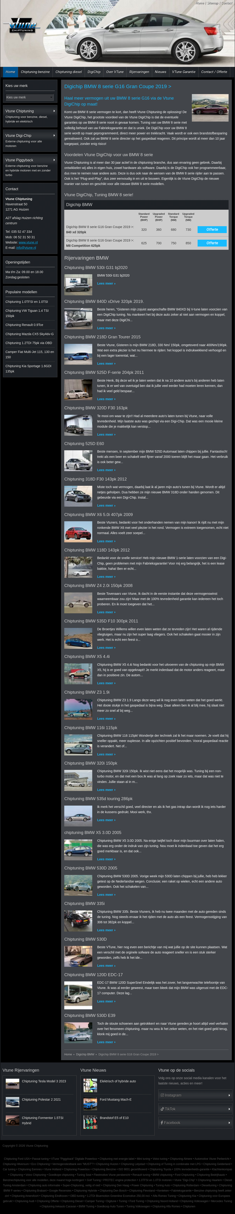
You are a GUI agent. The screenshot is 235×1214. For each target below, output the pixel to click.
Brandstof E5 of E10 (114, 1118)
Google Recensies (60, 1190)
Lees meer (105, 283)
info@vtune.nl (26, 248)
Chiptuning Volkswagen (194, 1201)
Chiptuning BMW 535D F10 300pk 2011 (101, 621)
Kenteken (163, 1190)
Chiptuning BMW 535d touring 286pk (98, 798)
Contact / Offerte (214, 72)
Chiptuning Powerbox (77, 1169)
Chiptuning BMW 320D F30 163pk (96, 408)
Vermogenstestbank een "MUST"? (73, 1164)
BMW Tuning (86, 1206)
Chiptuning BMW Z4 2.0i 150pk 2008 (98, 585)
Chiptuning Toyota (160, 1169)
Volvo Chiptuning (35, 1174)
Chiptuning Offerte (48, 1201)
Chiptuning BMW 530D (85, 939)
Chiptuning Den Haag (116, 1185)
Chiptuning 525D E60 (84, 443)
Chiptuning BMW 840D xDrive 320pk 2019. (104, 301)
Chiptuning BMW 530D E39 (89, 1015)
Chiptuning (16, 1174)
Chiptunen (189, 1206)
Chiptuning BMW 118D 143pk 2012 (97, 550)
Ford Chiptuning (184, 1174)
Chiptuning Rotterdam (186, 1185)
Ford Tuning (136, 1201)
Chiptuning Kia (187, 1196)
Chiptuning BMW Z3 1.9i (86, 692)
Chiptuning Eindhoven (54, 1196)
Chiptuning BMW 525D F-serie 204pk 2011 (104, 372)
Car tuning (9, 1169)
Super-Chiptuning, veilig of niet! (82, 1185)
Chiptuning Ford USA (17, 1158)
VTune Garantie (184, 72)
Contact (226, 3)
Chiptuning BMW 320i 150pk (90, 763)
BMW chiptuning (163, 1174)
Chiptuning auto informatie (44, 1185)
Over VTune (115, 72)
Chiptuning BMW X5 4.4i (87, 656)
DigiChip (94, 72)
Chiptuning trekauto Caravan (59, 1206)
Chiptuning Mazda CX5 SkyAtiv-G (30, 334)
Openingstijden (18, 262)
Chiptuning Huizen (107, 1164)
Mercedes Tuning (221, 1201)
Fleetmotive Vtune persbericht (112, 1174)
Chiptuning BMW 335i (84, 903)
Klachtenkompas (222, 1169)
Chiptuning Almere (181, 1158)
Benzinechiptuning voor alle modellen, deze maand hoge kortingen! (43, 1180)
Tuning (123, 1201)
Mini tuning (143, 1158)
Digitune (111, 1201)
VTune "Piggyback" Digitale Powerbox (74, 1158)
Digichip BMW (85, 1054)
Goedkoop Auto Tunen (110, 1206)
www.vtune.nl (28, 242)
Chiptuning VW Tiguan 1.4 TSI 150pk (27, 313)
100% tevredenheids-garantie (191, 1169)
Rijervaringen (139, 72)
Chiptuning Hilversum (16, 1164)
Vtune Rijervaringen (21, 1070)
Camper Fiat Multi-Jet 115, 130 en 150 (30, 354)
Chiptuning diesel (69, 72)
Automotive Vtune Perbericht (212, 1158)
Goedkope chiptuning (61, 1174)
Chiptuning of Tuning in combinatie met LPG (174, 1164)
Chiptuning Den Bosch (113, 1190)
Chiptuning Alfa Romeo (166, 1206)
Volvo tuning (160, 1158)
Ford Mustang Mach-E (116, 1099)
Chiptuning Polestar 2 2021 (41, 1099)
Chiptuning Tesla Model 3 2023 (44, 1081)
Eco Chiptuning (40, 1164)
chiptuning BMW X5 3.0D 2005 (92, 832)
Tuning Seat (84, 1174)
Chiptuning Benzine (104, 1169)
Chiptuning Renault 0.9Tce (24, 325)
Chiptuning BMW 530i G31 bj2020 (95, 267)
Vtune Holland (53, 1169)
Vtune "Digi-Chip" (185, 1180)
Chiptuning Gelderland (216, 1164)
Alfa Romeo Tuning (164, 1196)
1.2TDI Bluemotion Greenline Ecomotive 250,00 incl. (118, 1196)
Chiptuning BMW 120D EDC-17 (93, 974)
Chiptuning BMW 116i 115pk (90, 727)
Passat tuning (40, 1158)
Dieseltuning (208, 1185)
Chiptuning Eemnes (30, 1169)
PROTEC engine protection (119, 1180)
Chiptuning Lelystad (133, 1164)
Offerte (212, 229)
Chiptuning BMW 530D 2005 (90, 868)
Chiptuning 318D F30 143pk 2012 (95, 479)
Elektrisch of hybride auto (118, 1081)
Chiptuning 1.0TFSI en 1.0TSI (27, 302)
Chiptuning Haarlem (210, 1180)
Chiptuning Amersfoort (25, 1196)
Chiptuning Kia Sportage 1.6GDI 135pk (28, 368)
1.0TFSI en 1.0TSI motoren (155, 1180)
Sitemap (212, 3)
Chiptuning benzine (35, 72)
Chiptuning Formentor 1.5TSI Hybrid (43, 1120)
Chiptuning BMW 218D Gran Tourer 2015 (102, 337)
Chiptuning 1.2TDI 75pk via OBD (29, 343)
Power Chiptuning (142, 1185)
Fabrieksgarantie (181, 1190)
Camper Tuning (94, 1201)
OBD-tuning (77, 1196)
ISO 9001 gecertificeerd (132, 1169)
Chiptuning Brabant (35, 1190)
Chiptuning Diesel (72, 1201)
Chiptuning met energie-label (117, 1158)
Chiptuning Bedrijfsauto (211, 1174)
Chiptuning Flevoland (142, 1190)
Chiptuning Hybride (85, 1190)
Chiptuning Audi (24, 1201)
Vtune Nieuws (93, 1070)
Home (200, 3)
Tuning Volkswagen (138, 1206)
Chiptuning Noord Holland (162, 1201)
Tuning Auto (163, 1185)
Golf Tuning (94, 1180)
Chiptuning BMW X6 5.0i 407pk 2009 (98, 514)
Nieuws (160, 72)
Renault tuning (141, 1174)
